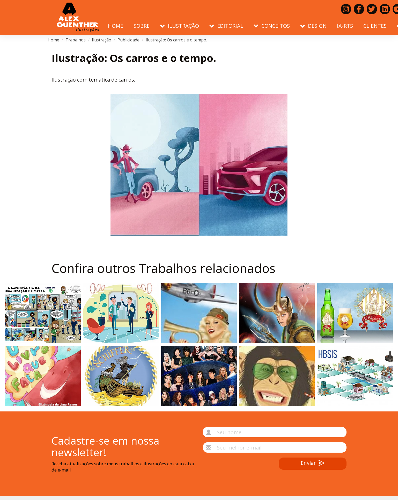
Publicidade (128, 40)
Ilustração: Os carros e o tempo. (176, 40)
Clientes (375, 25)
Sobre (142, 25)
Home (115, 25)
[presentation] (231, 468)
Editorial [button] (226, 25)
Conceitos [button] (272, 25)
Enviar (312, 463)
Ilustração (101, 40)
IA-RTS (345, 25)
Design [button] (313, 25)
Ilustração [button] (179, 25)
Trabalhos (75, 40)
